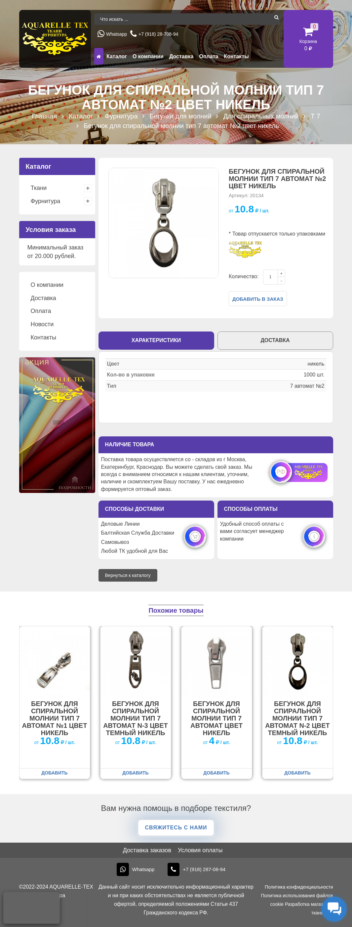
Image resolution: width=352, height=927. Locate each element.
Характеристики (156, 340)
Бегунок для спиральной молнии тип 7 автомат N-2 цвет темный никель (297, 718)
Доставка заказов (147, 850)
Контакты (236, 56)
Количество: (243, 276)
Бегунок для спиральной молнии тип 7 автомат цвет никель (216, 718)
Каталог (116, 56)
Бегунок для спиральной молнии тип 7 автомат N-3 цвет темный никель (135, 718)
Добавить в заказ (257, 299)
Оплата (208, 56)
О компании (148, 56)
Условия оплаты (200, 850)
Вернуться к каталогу (128, 575)
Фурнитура (45, 201)
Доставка (181, 56)
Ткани (39, 188)
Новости (42, 324)
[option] (163, 223)
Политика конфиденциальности (299, 887)
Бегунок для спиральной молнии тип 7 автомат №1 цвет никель (54, 718)
